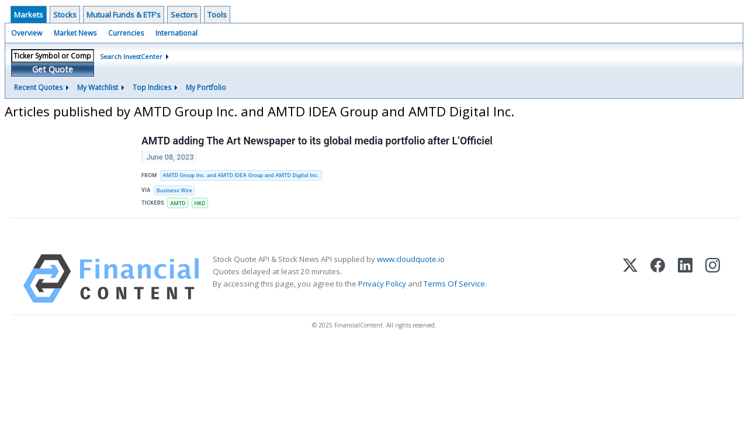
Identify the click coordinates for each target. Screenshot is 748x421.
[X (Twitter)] (630, 278)
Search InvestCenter (131, 56)
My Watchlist (97, 87)
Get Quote (52, 69)
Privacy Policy (382, 283)
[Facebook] (658, 278)
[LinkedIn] (685, 278)
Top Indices (152, 87)
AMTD (178, 203)
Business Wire (174, 190)
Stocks (65, 14)
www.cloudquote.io (411, 259)
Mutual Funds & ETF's (123, 14)
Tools (217, 14)
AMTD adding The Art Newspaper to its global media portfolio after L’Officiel (317, 141)
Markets (28, 14)
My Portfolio (206, 87)
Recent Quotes (38, 87)
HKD (199, 203)
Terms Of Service (454, 283)
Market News (75, 33)
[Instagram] (713, 278)
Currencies (126, 33)
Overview (26, 33)
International (176, 33)
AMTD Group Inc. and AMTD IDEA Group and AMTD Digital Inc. (240, 175)
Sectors (184, 14)
